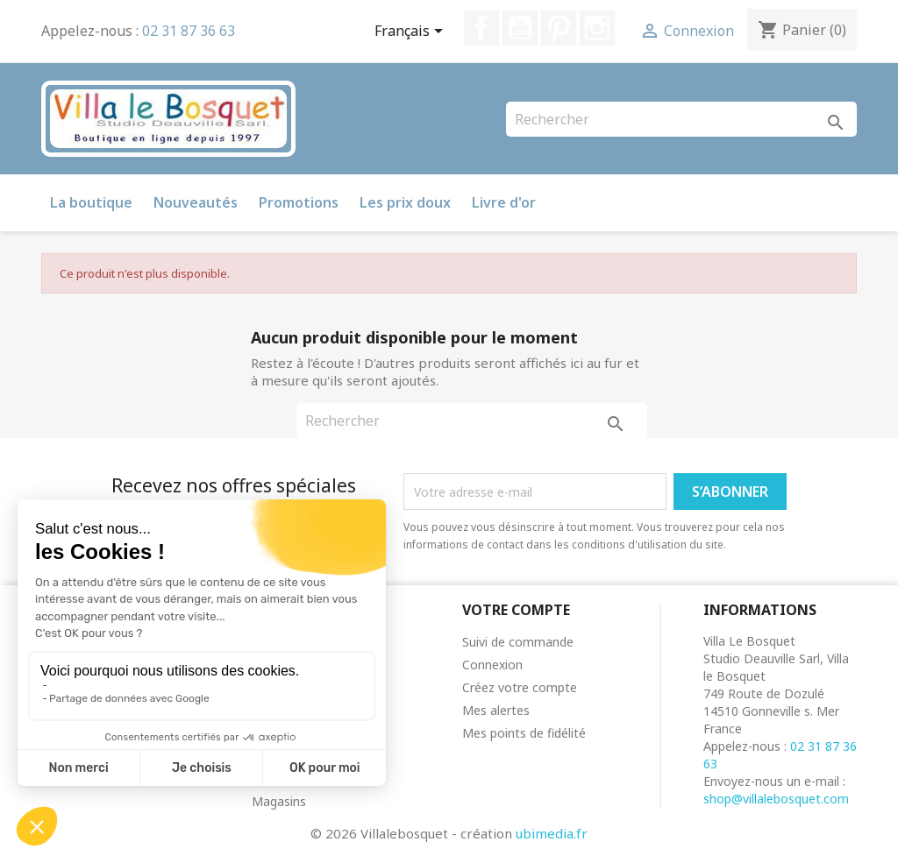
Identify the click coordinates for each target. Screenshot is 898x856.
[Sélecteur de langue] (411, 32)
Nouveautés (195, 202)
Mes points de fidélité (524, 733)
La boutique (91, 202)
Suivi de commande (518, 641)
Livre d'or (504, 202)
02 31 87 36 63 (188, 30)
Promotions (299, 202)
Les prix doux (405, 202)
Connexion (492, 664)
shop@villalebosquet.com (776, 798)
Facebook (481, 28)
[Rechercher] (681, 119)
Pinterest (558, 28)
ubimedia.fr (552, 833)
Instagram (597, 28)
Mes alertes (496, 710)
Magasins (279, 801)
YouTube (520, 28)
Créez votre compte (519, 687)
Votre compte (516, 609)
